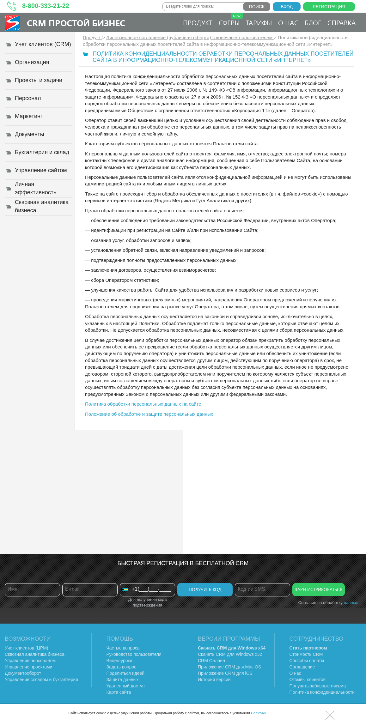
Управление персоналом (30, 660)
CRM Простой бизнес (76, 22)
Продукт (197, 22)
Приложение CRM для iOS (225, 673)
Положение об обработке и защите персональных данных (149, 414)
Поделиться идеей (126, 673)
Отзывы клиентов (308, 679)
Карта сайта (119, 692)
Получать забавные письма (318, 685)
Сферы (231, 20)
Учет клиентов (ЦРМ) (26, 647)
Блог (313, 22)
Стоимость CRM (306, 654)
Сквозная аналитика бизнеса (34, 654)
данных (351, 602)
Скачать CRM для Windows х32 (230, 654)
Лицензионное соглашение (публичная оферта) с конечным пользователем (190, 37)
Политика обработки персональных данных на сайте (143, 404)
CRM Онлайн (211, 660)
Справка (341, 22)
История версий (214, 679)
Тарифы (259, 22)
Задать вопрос (122, 666)
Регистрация (329, 6)
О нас (288, 22)
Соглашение (302, 666)
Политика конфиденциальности (322, 692)
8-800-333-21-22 (45, 5)
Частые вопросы (124, 647)
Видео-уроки (119, 660)
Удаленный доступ (126, 685)
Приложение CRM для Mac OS (229, 666)
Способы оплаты (307, 660)
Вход (287, 6)
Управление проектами (28, 666)
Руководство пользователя (134, 654)
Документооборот (23, 673)
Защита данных (123, 679)
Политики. (259, 713)
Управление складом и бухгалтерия (41, 679)
